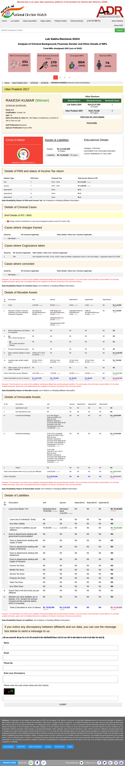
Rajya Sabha (46, 21)
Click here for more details (92, 117)
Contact (48, 747)
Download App (72, 763)
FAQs (70, 747)
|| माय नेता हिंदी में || (93, 21)
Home (4, 21)
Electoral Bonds (77, 21)
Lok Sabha (15, 21)
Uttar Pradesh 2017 (20, 83)
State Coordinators (35, 747)
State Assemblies (30, 21)
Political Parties (61, 21)
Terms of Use (59, 747)
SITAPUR (34, 83)
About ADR (118, 25)
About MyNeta (117, 21)
